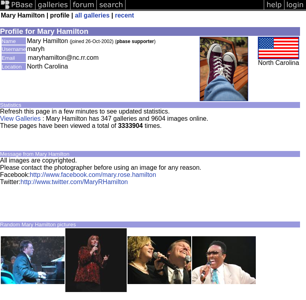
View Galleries (20, 118)
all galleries (92, 15)
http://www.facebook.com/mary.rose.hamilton (93, 174)
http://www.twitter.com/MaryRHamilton (74, 181)
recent (124, 15)
